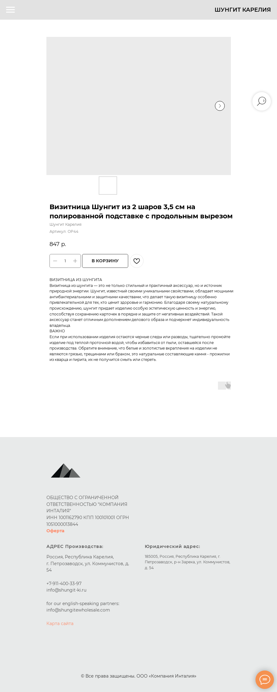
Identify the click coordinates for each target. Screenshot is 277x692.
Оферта (55, 531)
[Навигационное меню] (10, 10)
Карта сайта (59, 623)
